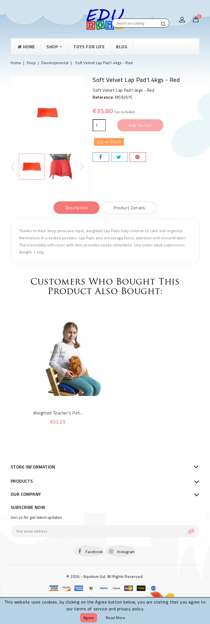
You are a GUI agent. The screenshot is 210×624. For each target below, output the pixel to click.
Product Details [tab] (129, 207)
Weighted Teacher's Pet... (58, 413)
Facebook (94, 551)
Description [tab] (76, 207)
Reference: (103, 97)
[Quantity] (99, 125)
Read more (116, 617)
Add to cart (140, 125)
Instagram (126, 551)
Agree (88, 617)
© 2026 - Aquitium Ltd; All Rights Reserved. (105, 576)
